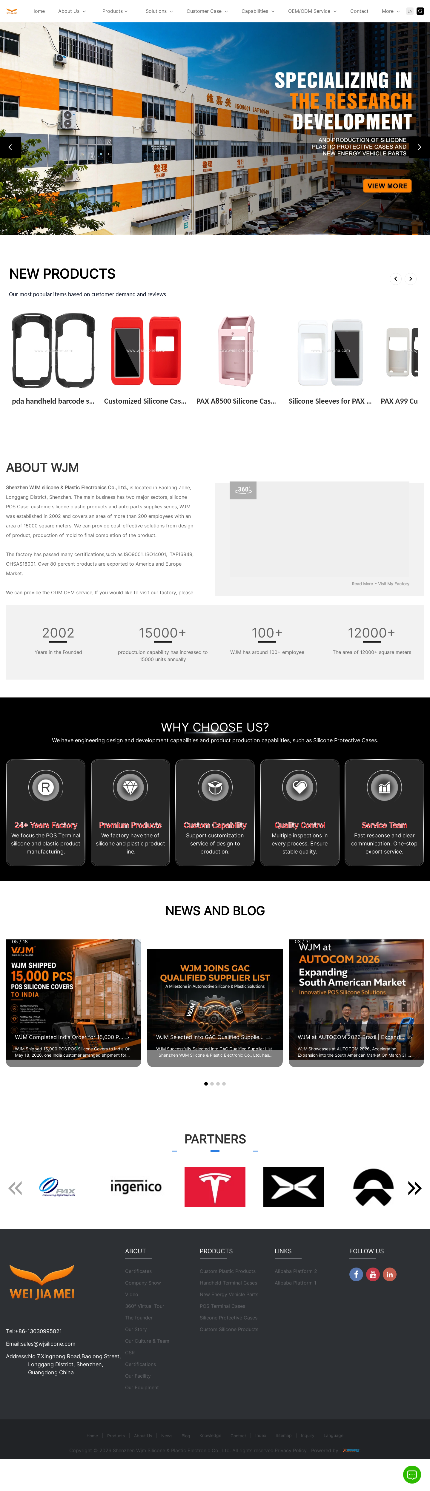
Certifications (140, 1385)
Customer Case (204, 11)
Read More (362, 583)
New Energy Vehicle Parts (229, 1315)
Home (38, 11)
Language (333, 1456)
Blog (186, 1456)
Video (131, 1315)
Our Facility (138, 1397)
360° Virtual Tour (144, 1327)
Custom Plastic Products (228, 1292)
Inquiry (307, 1456)
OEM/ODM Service (309, 11)
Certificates (138, 1292)
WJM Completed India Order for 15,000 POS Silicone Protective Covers (69, 1037)
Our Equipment (142, 1408)
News (166, 1456)
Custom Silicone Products (229, 1350)
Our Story (136, 1350)
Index (260, 1456)
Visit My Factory (393, 583)
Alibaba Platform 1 (295, 1304)
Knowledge (210, 1456)
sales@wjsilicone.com (48, 1365)
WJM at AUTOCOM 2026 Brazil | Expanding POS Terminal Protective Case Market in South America (352, 1037)
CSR (130, 1373)
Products (115, 11)
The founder (139, 1339)
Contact (359, 11)
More (388, 11)
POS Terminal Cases (222, 1327)
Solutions (156, 11)
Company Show (143, 1304)
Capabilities (255, 11)
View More (26, 410)
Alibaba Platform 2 (296, 1292)
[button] (10, 147)
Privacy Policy (291, 1471)
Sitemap (284, 1456)
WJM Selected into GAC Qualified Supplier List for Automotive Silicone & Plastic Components (210, 1037)
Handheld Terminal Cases (228, 1304)
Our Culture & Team (147, 1362)
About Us (68, 11)
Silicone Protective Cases (228, 1339)
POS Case (17, 507)
